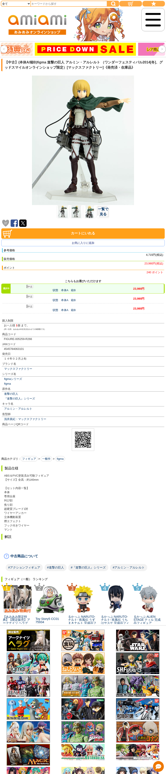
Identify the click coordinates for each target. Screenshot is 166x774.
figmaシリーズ (13, 379)
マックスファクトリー (18, 368)
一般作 (46, 458)
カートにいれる (83, 233)
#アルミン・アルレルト (129, 567)
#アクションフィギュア (24, 567)
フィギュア (29, 458)
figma (7, 383)
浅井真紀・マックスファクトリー (25, 419)
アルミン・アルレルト (18, 408)
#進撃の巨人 (55, 567)
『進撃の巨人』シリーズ (19, 398)
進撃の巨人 (11, 393)
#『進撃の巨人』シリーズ (88, 567)
